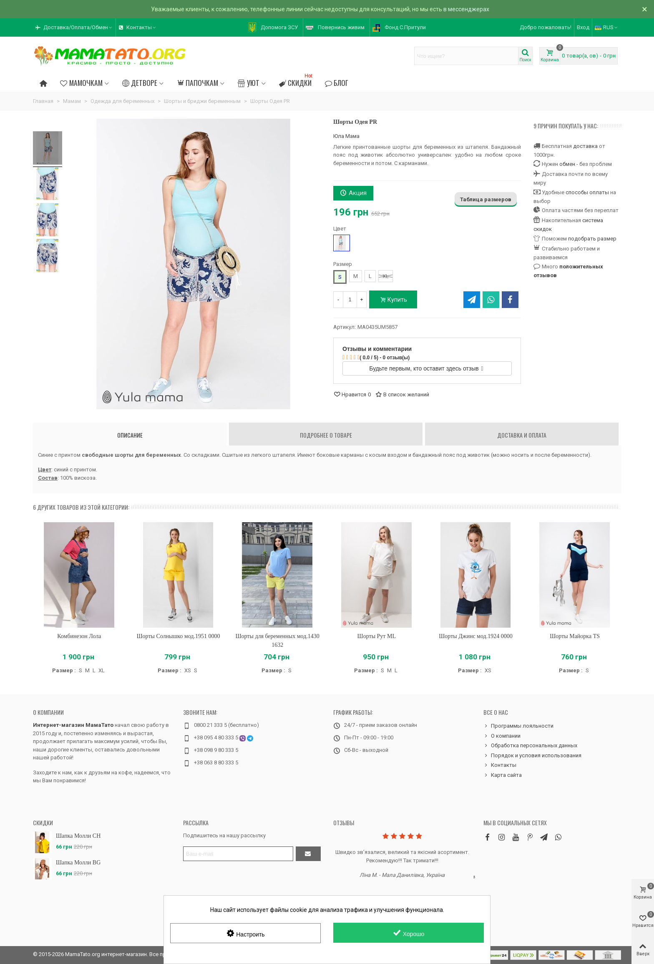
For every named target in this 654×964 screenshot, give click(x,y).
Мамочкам (81, 82)
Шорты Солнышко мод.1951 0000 (178, 636)
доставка (585, 146)
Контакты (499, 765)
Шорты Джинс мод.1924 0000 (475, 636)
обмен (567, 164)
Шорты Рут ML (376, 636)
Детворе (139, 82)
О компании (48, 712)
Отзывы (343, 822)
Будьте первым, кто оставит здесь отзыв (426, 368)
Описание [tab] (130, 435)
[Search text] (466, 56)
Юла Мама (346, 136)
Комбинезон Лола (79, 636)
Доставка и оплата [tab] (521, 435)
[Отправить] (308, 853)
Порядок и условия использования (532, 755)
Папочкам (197, 82)
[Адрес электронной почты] (238, 853)
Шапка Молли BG (78, 862)
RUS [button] (607, 27)
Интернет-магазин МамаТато (73, 725)
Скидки (296, 81)
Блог (336, 82)
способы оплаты (587, 192)
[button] (74, 27)
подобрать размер (592, 238)
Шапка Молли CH (78, 836)
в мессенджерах (466, 9)
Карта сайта (502, 775)
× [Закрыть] (644, 9)
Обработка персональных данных (530, 745)
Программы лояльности (518, 726)
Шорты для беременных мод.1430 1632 (277, 640)
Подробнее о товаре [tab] (326, 435)
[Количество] (350, 299)
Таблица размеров (485, 199)
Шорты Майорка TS (575, 636)
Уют (248, 82)
